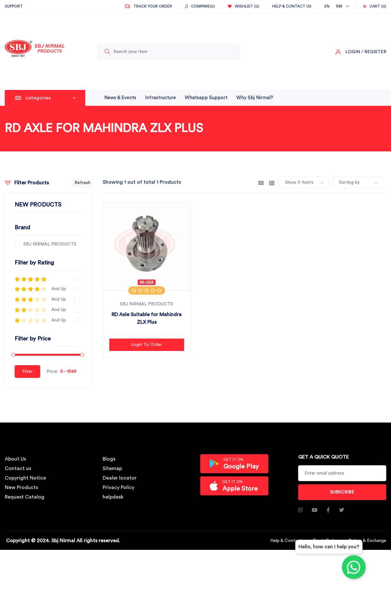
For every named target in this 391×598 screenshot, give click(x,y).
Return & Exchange (367, 540)
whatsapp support (206, 97)
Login (352, 52)
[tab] (261, 182)
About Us (15, 458)
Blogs (109, 458)
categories (50, 97)
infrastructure (160, 97)
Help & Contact (286, 540)
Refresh (82, 183)
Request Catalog (24, 496)
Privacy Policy (118, 487)
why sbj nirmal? (254, 97)
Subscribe (342, 492)
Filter (27, 371)
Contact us (18, 468)
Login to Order (146, 344)
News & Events (120, 97)
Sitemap (112, 468)
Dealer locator (120, 477)
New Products (21, 487)
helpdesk (113, 496)
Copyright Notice (25, 477)
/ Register (373, 52)
